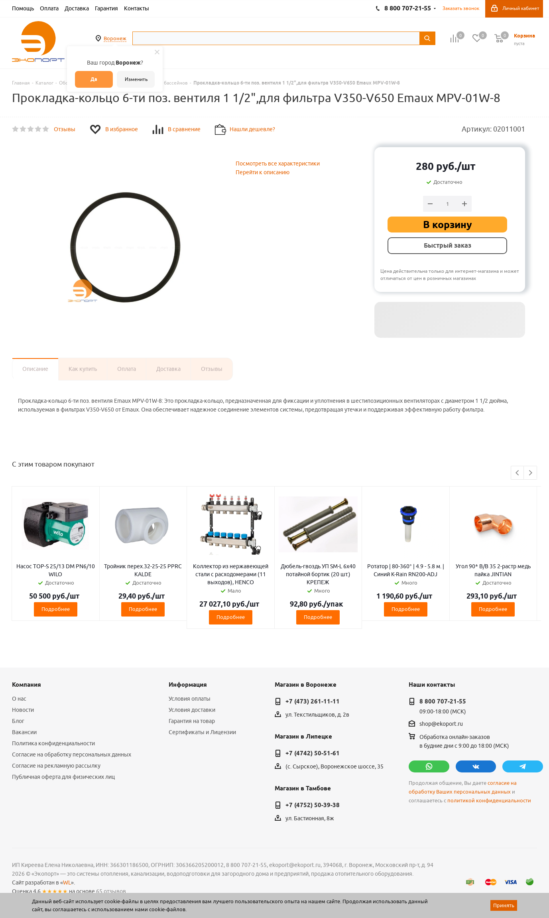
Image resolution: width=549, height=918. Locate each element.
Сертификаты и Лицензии (202, 732)
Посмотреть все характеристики (278, 163)
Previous (517, 473)
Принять (503, 905)
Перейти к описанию (262, 172)
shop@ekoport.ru (441, 724)
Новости (23, 710)
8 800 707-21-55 (442, 701)
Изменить (136, 79)
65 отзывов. (111, 891)
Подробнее (55, 609)
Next (530, 473)
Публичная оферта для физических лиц (63, 777)
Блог (18, 721)
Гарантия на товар (192, 721)
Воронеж (115, 38)
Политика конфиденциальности (53, 743)
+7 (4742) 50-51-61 (312, 753)
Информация (188, 684)
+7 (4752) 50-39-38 (312, 805)
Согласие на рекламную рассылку (56, 765)
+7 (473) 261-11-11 (312, 701)
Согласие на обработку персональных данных (71, 754)
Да (94, 79)
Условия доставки (192, 710)
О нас (19, 698)
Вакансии (24, 732)
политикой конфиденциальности (489, 801)
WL (67, 882)
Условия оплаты (190, 698)
